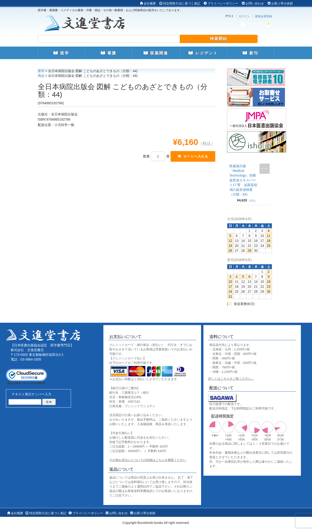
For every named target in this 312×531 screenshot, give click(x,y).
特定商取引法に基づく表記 (179, 3)
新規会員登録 (263, 16)
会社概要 (148, 3)
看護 (108, 53)
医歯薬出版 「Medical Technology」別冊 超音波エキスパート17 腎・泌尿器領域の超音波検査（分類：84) (243, 180)
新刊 (250, 53)
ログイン (244, 16)
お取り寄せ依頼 (280, 3)
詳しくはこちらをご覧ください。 (231, 378)
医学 (61, 53)
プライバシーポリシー (221, 3)
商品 (41, 76)
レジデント (203, 53)
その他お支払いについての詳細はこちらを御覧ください (147, 460)
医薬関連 (156, 53)
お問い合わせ (253, 3)
